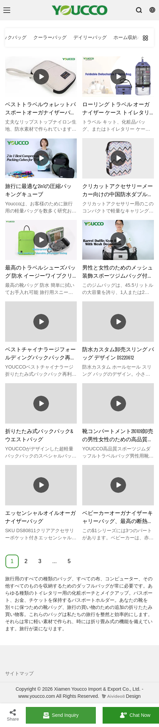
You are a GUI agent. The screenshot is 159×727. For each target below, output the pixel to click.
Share (13, 715)
